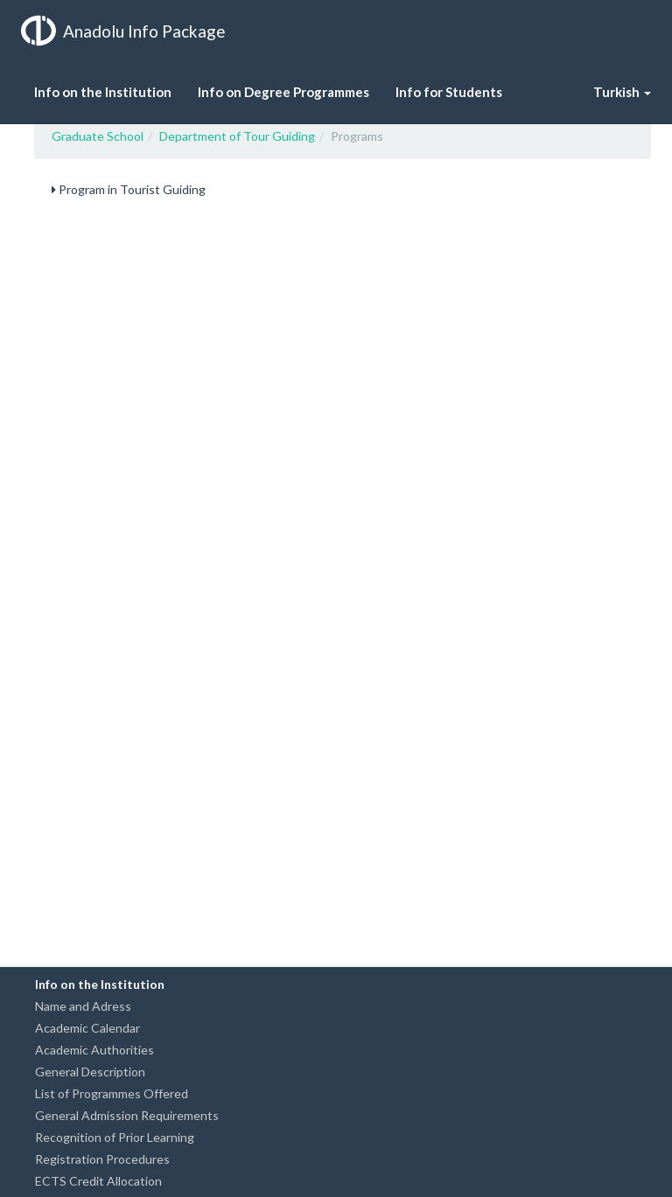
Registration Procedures (102, 1159)
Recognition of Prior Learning (114, 1137)
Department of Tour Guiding (237, 136)
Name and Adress (83, 1006)
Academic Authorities (94, 1049)
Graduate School (98, 136)
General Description (90, 1071)
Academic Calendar (87, 1027)
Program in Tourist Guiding (129, 189)
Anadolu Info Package (123, 30)
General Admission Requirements (127, 1115)
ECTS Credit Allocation (98, 1180)
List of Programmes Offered (111, 1093)
